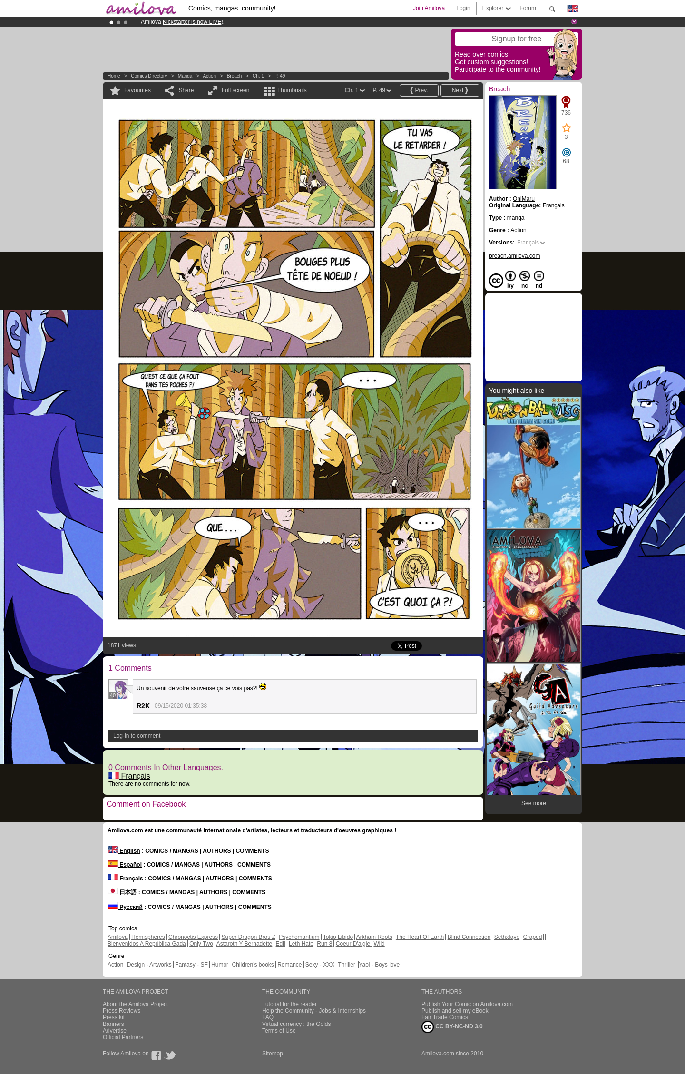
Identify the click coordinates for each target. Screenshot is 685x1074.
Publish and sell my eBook (455, 1010)
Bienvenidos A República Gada (147, 943)
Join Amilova (429, 8)
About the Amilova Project (135, 1004)
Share (186, 90)
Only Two (201, 943)
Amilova (118, 937)
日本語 (122, 892)
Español (125, 864)
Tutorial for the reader (289, 1004)
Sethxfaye (506, 937)
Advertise (115, 1030)
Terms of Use (279, 1030)
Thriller (347, 964)
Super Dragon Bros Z (248, 937)
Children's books (253, 964)
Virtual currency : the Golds (296, 1024)
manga (185, 75)
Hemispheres (148, 937)
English (124, 851)
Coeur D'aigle (354, 943)
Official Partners (123, 1037)
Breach (234, 75)
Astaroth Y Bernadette (244, 943)
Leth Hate (301, 943)
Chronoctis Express (193, 937)
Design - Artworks (149, 964)
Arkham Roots (374, 937)
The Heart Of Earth (420, 937)
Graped (532, 937)
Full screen (236, 90)
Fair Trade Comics (444, 1017)
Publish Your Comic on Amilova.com (467, 1004)
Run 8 (324, 943)
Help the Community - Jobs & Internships (314, 1010)
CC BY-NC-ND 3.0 (452, 1027)
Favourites (137, 90)
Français (129, 776)
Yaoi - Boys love (379, 964)
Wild (378, 943)
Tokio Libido (338, 937)
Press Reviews (121, 1010)
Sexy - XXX (319, 964)
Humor (219, 964)
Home (114, 75)
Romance (289, 964)
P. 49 (279, 75)
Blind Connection (469, 937)
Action (209, 75)
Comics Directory (149, 75)
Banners (113, 1024)
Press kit (114, 1017)
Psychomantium (299, 937)
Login (463, 8)
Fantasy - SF (191, 964)
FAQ (268, 1017)
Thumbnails (292, 90)
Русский (125, 907)
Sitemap (272, 1053)
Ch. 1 (258, 75)
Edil (280, 943)
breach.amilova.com (514, 256)
